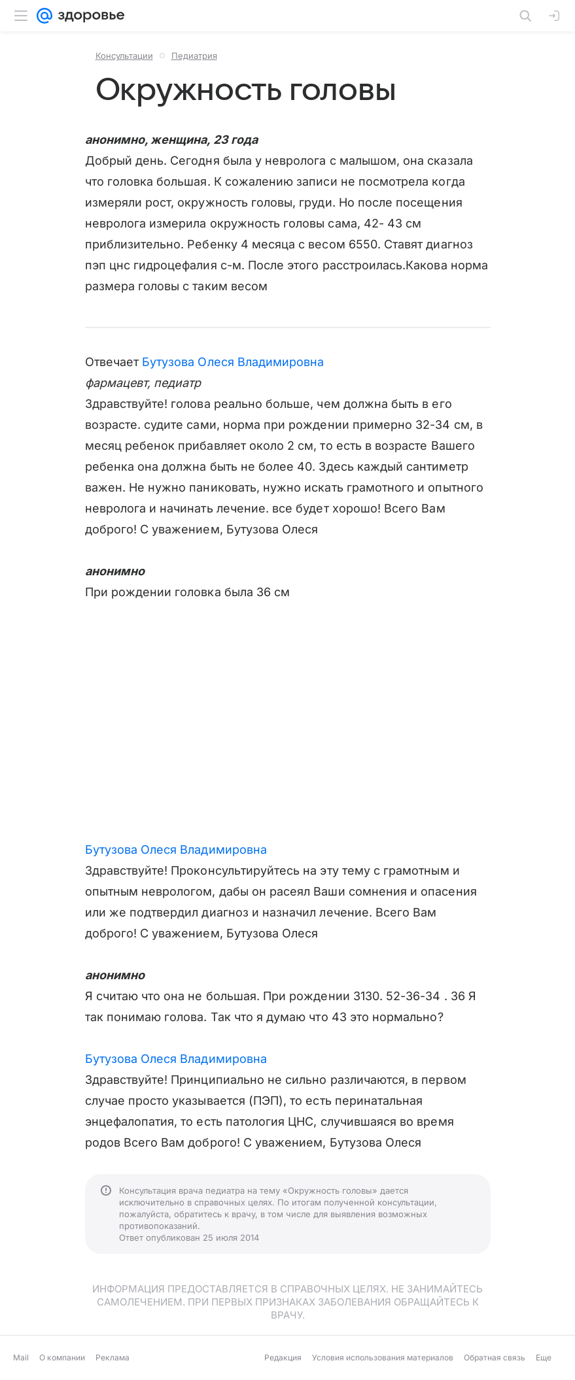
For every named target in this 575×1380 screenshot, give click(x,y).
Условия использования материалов (382, 1357)
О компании (62, 1357)
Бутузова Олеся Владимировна (233, 362)
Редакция (283, 1357)
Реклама (113, 1357)
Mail (21, 1357)
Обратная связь (494, 1357)
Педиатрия (194, 55)
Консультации (124, 55)
